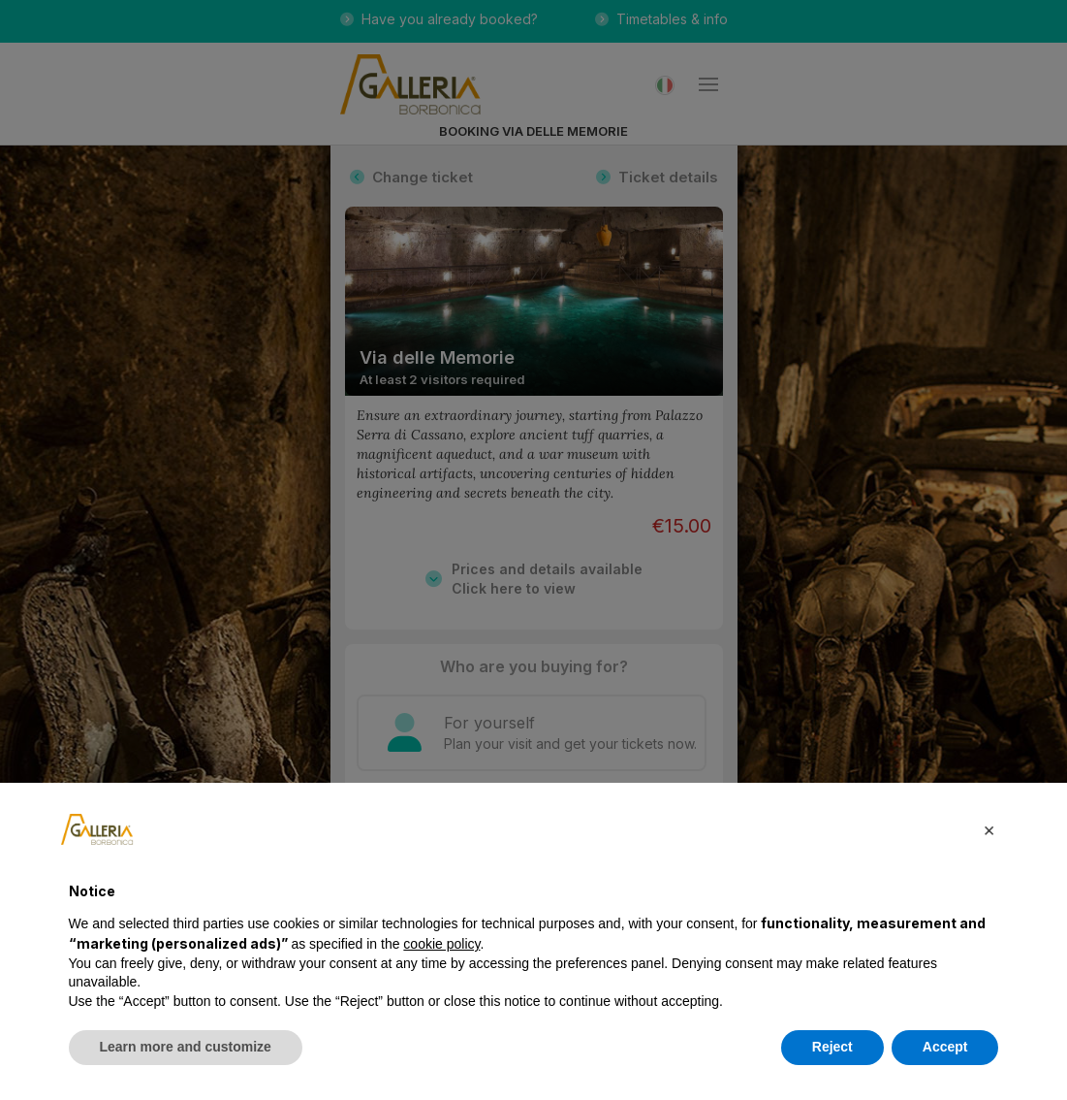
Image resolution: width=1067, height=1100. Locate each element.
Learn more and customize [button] (185, 1046)
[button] (989, 829)
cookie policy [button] (441, 944)
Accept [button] (945, 1046)
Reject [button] (832, 1046)
